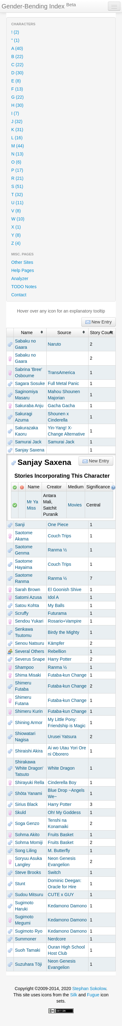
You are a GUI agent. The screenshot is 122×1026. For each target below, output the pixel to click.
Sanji (20, 524)
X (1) (16, 226)
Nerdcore (57, 938)
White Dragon (61, 768)
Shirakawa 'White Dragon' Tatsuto (29, 768)
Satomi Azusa (28, 597)
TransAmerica (61, 372)
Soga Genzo (27, 823)
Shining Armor (29, 722)
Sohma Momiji (29, 842)
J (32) (17, 121)
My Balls (56, 605)
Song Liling (26, 850)
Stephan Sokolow (89, 988)
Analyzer (19, 278)
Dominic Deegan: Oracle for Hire (64, 883)
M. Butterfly (59, 850)
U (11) (17, 202)
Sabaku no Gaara (25, 344)
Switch (54, 872)
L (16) (17, 137)
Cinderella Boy (62, 782)
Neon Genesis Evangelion (62, 861)
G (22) (17, 97)
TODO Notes (24, 286)
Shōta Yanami (28, 793)
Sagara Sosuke (30, 383)
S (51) (17, 186)
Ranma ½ (57, 549)
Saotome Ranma (24, 578)
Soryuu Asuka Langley (28, 861)
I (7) (15, 113)
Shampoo (24, 667)
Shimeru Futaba (23, 686)
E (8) (16, 80)
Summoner (25, 938)
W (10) (17, 218)
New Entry (98, 322)
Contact (18, 294)
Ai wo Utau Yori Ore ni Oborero (67, 751)
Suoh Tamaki (27, 950)
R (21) (17, 178)
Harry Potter (59, 659)
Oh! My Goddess (64, 812)
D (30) (17, 72)
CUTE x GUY (61, 894)
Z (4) (16, 243)
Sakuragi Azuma (23, 416)
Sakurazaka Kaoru (26, 431)
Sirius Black (26, 804)
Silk (73, 994)
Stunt (20, 883)
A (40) (17, 48)
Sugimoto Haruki (24, 905)
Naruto (54, 344)
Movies (75, 504)
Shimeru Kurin (29, 711)
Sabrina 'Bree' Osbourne (28, 372)
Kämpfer (56, 643)
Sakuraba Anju (29, 405)
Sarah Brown (27, 589)
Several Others (29, 651)
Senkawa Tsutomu (24, 632)
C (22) (17, 64)
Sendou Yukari (29, 621)
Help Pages (22, 270)
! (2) (15, 32)
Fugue (93, 994)
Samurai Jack (28, 441)
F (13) (17, 88)
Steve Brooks (28, 872)
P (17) (17, 170)
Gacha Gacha (61, 405)
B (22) (17, 56)
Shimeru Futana (23, 700)
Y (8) (16, 235)
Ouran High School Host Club (66, 950)
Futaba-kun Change (67, 675)
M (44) (17, 145)
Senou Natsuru (29, 643)
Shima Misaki (28, 675)
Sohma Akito (27, 834)
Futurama (57, 613)
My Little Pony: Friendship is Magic (67, 722)
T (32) (17, 194)
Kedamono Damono (67, 905)
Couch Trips (59, 535)
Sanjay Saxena (29, 449)
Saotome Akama (24, 535)
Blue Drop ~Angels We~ (66, 793)
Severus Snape (30, 659)
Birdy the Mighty (63, 632)
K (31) (17, 129)
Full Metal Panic (63, 383)
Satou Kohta (27, 605)
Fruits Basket (61, 834)
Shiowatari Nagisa (25, 736)
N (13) (17, 153)
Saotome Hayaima (24, 564)
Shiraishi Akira (29, 750)
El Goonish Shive (64, 589)
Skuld (20, 812)
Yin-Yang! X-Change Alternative (66, 431)
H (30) (17, 105)
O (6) (16, 162)
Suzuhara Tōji (28, 964)
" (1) (15, 40)
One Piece (58, 524)
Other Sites (22, 262)
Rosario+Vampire (65, 621)
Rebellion (57, 651)
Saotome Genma (24, 549)
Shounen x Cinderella (58, 416)
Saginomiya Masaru (26, 394)
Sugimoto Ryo (29, 931)
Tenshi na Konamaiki (58, 823)
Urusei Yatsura (62, 736)
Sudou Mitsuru (29, 894)
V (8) (16, 210)
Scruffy (21, 613)
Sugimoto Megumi (24, 919)
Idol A (53, 597)
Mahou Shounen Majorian (64, 394)
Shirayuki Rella (29, 782)
